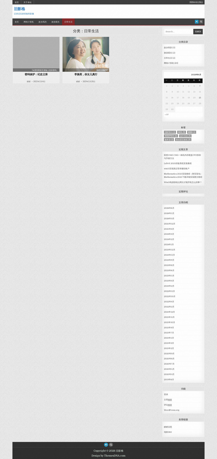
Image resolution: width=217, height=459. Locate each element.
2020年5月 (169, 369)
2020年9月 (169, 353)
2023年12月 (169, 250)
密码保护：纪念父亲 (36, 74)
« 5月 (166, 114)
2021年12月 (169, 312)
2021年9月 (169, 327)
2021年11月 (169, 317)
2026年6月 (169, 208)
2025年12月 (169, 224)
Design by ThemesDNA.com (108, 455)
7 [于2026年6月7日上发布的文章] (200, 86)
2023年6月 (169, 270)
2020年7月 (169, 364)
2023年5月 (169, 276)
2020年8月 (169, 358)
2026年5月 (169, 213)
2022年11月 (169, 291)
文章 (168, 399)
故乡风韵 (43, 21)
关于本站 (28, 2)
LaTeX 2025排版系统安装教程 (178, 163)
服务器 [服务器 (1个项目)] (169, 139)
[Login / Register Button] (106, 445)
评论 (168, 405)
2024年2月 (169, 239)
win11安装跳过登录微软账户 (176, 168)
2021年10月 (169, 322)
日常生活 (68, 21)
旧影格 (19, 8)
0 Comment (103, 70)
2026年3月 (169, 218)
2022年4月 (169, 301)
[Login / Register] (197, 22)
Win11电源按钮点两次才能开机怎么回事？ (183, 182)
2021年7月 (169, 333)
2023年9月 (169, 260)
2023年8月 (169, 265)
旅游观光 (55, 21)
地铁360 (168, 432)
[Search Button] (201, 22)
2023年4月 (169, 281)
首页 (17, 2)
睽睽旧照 (168, 427)
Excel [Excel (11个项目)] (181, 132)
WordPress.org (171, 410)
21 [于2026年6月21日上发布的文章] (200, 97)
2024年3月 (169, 234)
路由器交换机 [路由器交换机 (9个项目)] (183, 139)
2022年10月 (169, 296)
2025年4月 (169, 229)
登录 (166, 394)
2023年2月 (169, 286)
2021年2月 (169, 348)
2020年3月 (169, 374)
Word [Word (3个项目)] (191, 132)
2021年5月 (169, 338)
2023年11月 (169, 255)
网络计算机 (29, 21)
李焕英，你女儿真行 (85, 74)
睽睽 (29, 81)
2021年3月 (169, 343)
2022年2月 (169, 307)
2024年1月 (169, 244)
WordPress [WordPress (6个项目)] (171, 135)
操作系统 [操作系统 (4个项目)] (185, 135)
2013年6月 (169, 379)
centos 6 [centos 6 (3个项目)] (170, 132)
